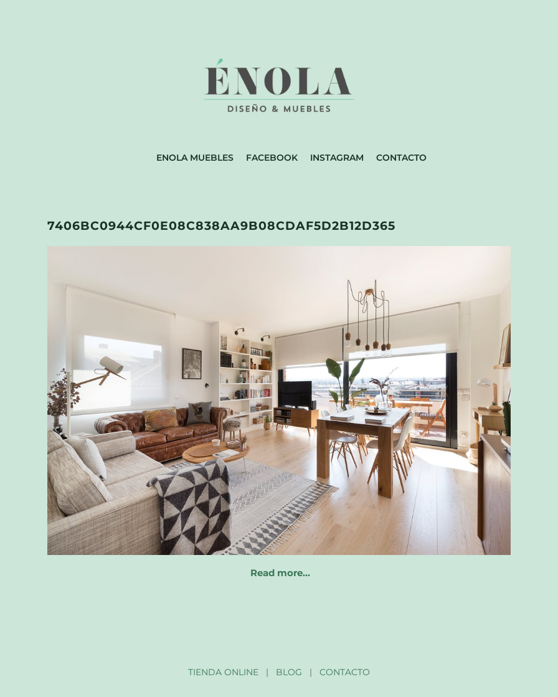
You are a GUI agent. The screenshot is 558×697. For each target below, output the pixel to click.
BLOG (289, 672)
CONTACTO (344, 672)
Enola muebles (195, 157)
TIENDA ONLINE (223, 672)
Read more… (280, 573)
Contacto (401, 157)
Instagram (337, 157)
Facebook (272, 157)
